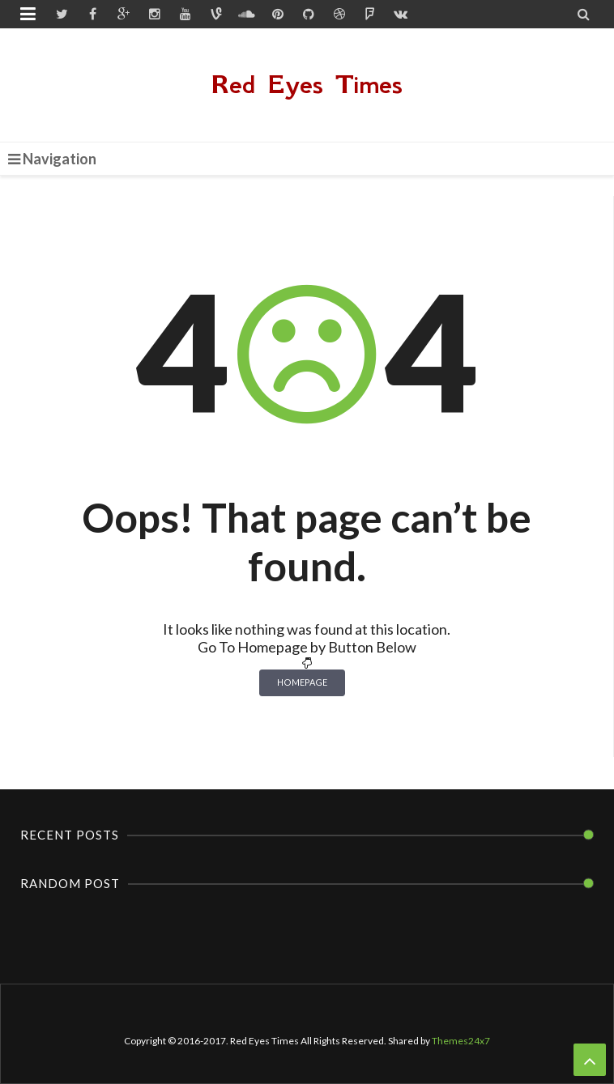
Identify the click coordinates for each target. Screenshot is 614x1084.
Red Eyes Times (307, 84)
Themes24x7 (461, 1041)
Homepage (302, 682)
